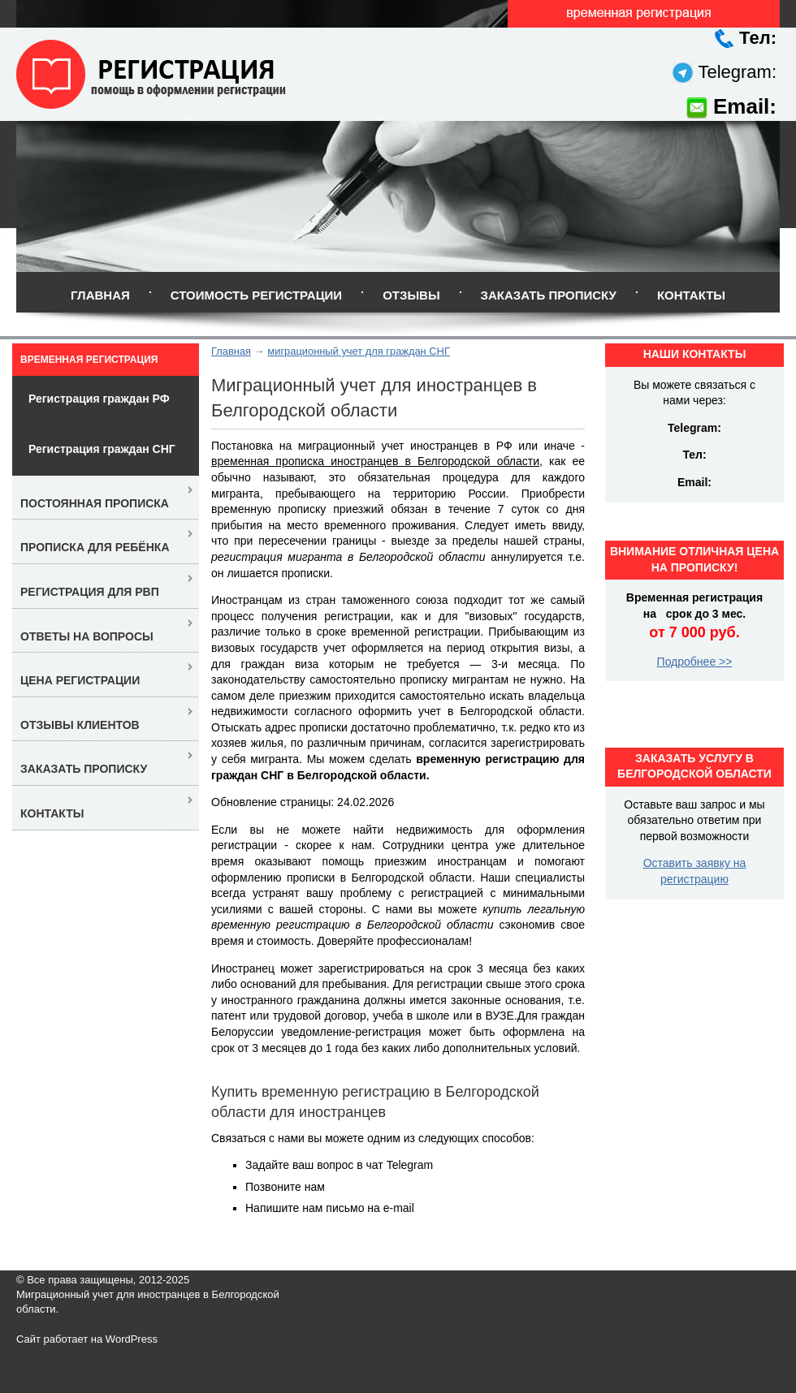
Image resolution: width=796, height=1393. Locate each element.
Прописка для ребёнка (95, 547)
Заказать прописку (548, 295)
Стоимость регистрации (256, 295)
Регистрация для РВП (89, 591)
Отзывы (411, 295)
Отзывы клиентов (80, 724)
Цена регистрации (80, 680)
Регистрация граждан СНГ (101, 448)
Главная (100, 295)
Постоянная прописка (94, 503)
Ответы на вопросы (87, 636)
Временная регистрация (89, 359)
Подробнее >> (695, 661)
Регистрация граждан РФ (99, 398)
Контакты (691, 295)
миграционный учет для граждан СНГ (358, 351)
